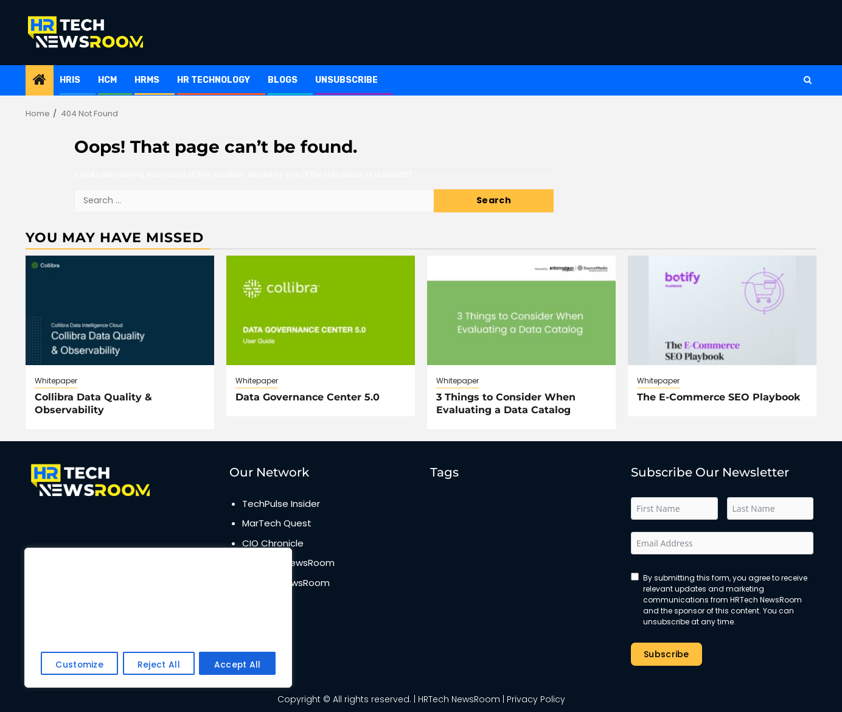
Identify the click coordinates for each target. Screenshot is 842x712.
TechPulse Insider (281, 503)
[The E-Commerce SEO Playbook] (722, 310)
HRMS (146, 80)
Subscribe (666, 654)
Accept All (237, 665)
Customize (79, 665)
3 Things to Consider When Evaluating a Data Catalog (506, 403)
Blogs (282, 80)
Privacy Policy (536, 699)
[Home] (39, 81)
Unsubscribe (346, 80)
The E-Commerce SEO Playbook (718, 397)
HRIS (70, 80)
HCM (107, 80)
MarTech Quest (276, 523)
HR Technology (213, 80)
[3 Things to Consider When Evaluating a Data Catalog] (521, 310)
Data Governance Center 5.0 (307, 397)
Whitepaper (56, 380)
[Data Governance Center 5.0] (320, 310)
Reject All (158, 665)
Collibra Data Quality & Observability (93, 403)
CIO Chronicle (273, 543)
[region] (158, 618)
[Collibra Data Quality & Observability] (120, 310)
